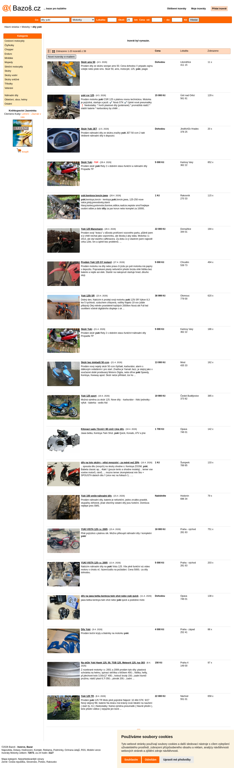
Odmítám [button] (151, 759)
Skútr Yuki (86, 162)
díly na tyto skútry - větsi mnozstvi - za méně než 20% (110, 462)
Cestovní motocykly (14, 41)
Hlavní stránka (11, 27)
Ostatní (8, 103)
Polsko (41, 762)
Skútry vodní (11, 75)
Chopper (9, 49)
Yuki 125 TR (87, 696)
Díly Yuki (86, 629)
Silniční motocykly (14, 66)
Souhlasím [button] (131, 759)
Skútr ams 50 (88, 62)
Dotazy (16, 750)
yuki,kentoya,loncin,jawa (94, 195)
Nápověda (7, 750)
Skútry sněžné (12, 79)
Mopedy (9, 62)
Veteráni (9, 88)
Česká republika (17, 762)
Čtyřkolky (9, 45)
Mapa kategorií (9, 759)
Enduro (8, 54)
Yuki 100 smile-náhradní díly (96, 495)
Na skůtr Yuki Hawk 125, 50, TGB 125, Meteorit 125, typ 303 (113, 662)
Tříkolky (9, 83)
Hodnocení (27, 750)
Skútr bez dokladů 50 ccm (95, 362)
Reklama (47, 750)
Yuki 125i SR (88, 295)
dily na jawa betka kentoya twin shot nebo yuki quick (110, 596)
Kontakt (38, 750)
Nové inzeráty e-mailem (61, 56)
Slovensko (31, 762)
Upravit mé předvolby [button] (177, 759)
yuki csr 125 (87, 95)
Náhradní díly (11, 95)
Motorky (26, 27)
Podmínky (58, 750)
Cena (158, 51)
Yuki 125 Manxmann (92, 229)
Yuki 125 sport (88, 396)
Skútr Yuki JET (89, 128)
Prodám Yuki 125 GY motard (96, 262)
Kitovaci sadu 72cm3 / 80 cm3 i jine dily (102, 429)
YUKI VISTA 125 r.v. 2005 (94, 529)
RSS (83, 750)
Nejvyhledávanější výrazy (31, 759)
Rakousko (51, 762)
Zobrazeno (213, 51)
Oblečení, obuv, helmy (16, 99)
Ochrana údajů (72, 750)
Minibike (9, 58)
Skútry (8, 71)
